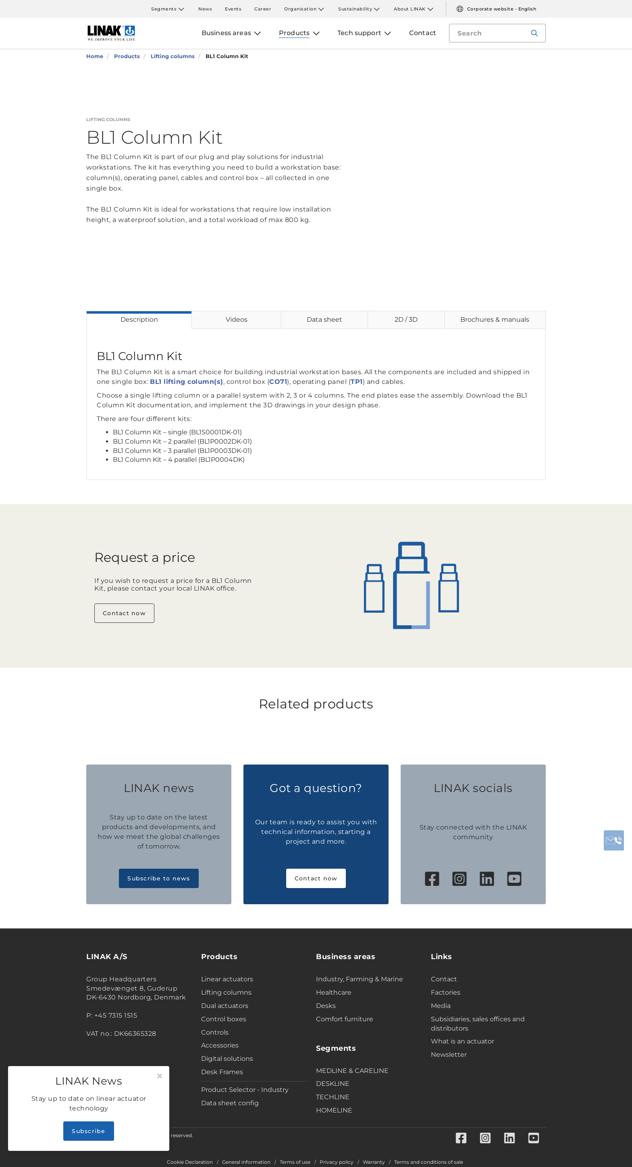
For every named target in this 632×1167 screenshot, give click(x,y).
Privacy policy (336, 1162)
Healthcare (333, 992)
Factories (445, 992)
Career (262, 9)
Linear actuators (227, 979)
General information (246, 1162)
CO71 (278, 382)
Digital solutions (227, 1058)
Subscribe (88, 1131)
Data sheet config (230, 1103)
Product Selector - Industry (245, 1090)
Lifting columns (226, 992)
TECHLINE (332, 1097)
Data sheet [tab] (324, 319)
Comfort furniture (344, 1019)
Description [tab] (139, 319)
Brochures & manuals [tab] (494, 319)
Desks (326, 1006)
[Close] (159, 1076)
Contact (444, 979)
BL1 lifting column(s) (186, 382)
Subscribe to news (158, 878)
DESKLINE (332, 1083)
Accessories (220, 1045)
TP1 (357, 382)
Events (233, 9)
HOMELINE (334, 1110)
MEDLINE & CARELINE (352, 1071)
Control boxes (223, 1019)
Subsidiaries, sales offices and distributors (478, 1023)
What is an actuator (462, 1041)
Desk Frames (222, 1072)
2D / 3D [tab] (406, 319)
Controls (215, 1032)
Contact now (124, 613)
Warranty (374, 1162)
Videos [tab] (236, 319)
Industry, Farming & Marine (359, 979)
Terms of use (295, 1162)
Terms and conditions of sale (428, 1162)
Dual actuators (224, 1006)
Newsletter (449, 1054)
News (205, 9)
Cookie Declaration (190, 1162)
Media (441, 1006)
